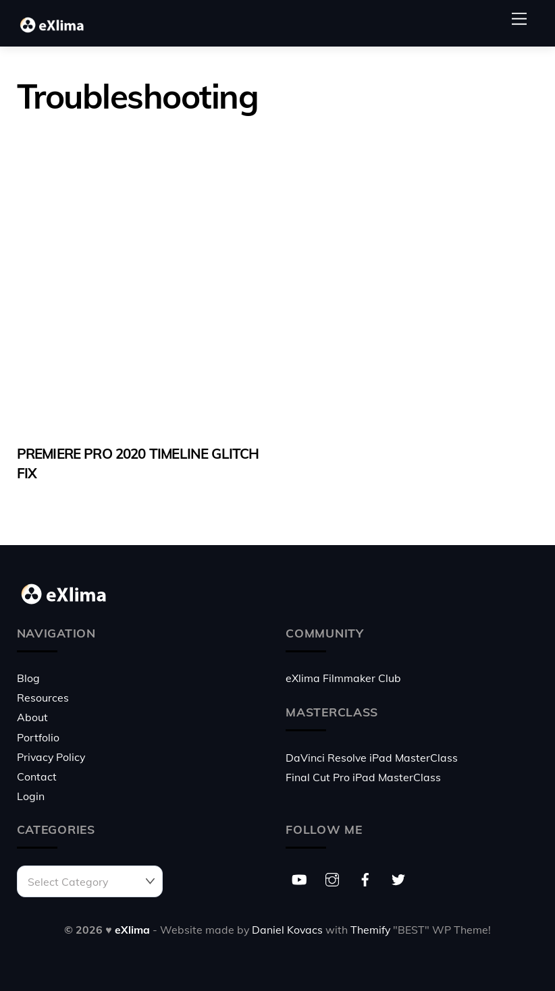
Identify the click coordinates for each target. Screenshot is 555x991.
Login (31, 796)
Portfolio (38, 737)
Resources (43, 697)
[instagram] (332, 877)
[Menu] (519, 18)
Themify (370, 929)
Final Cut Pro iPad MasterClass (363, 777)
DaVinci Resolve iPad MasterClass (372, 757)
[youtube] (299, 877)
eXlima (132, 929)
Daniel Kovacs (287, 929)
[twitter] (398, 877)
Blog (28, 678)
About (32, 717)
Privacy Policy (51, 757)
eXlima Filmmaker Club (343, 678)
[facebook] (365, 877)
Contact (37, 776)
